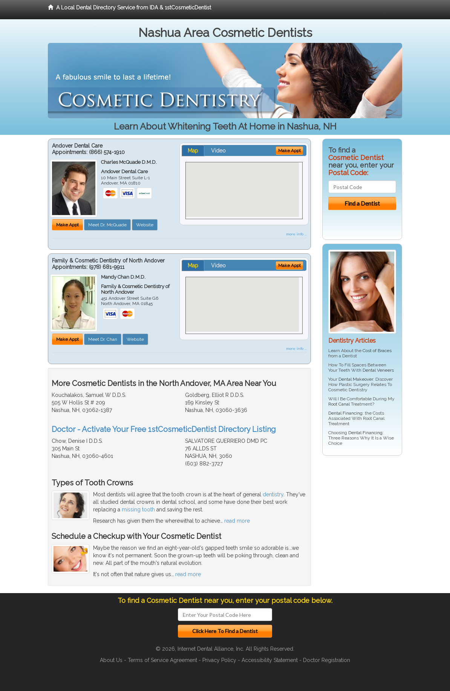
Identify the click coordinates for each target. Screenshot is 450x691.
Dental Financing (345, 413)
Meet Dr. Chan (102, 339)
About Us (111, 660)
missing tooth (138, 509)
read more (237, 521)
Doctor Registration (326, 660)
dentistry (273, 494)
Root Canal (339, 404)
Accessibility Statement (270, 660)
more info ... (296, 234)
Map (193, 151)
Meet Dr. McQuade (107, 224)
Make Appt (67, 224)
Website (144, 224)
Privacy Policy (219, 660)
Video (218, 151)
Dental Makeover (355, 379)
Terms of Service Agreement (162, 660)
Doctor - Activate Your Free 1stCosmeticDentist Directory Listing (164, 429)
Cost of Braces (377, 350)
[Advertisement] (360, 519)
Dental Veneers (378, 370)
